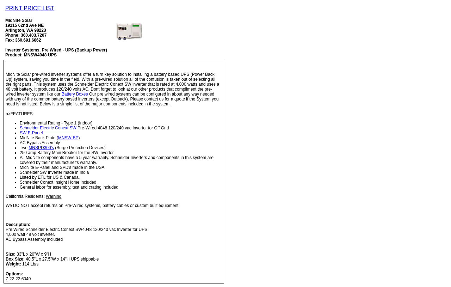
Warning (53, 196)
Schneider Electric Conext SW (48, 128)
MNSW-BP (68, 137)
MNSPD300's (41, 147)
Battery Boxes (75, 94)
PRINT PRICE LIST (29, 8)
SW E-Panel (31, 132)
